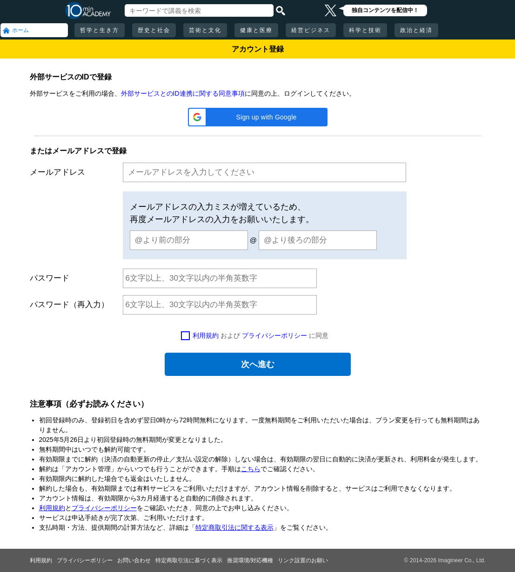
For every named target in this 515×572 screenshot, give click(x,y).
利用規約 (206, 335)
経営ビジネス (310, 30)
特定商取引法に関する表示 (234, 527)
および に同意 (260, 335)
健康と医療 (256, 30)
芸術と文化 (205, 30)
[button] (258, 117)
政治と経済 (416, 30)
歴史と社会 (154, 30)
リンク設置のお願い (303, 560)
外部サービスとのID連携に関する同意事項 (183, 93)
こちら (251, 469)
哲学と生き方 (99, 30)
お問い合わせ (134, 560)
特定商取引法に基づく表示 (188, 560)
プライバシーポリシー (274, 335)
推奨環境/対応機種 (250, 560)
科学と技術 (365, 30)
